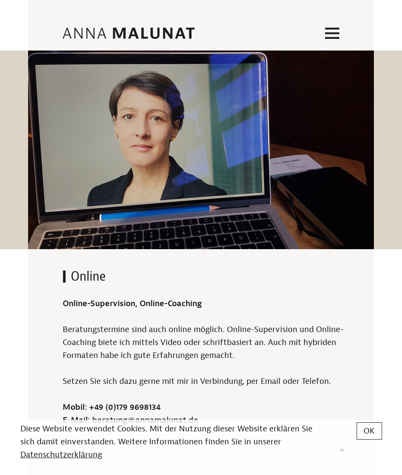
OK (369, 431)
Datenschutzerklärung (61, 455)
